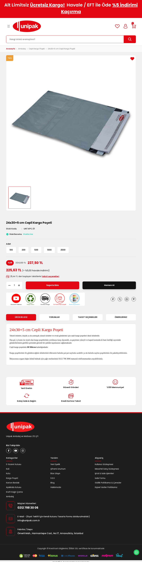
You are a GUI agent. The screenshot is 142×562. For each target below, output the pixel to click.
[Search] (71, 39)
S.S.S (52, 478)
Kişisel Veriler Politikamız (106, 487)
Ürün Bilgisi (21, 317)
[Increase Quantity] (20, 285)
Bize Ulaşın (55, 473)
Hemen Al (109, 285)
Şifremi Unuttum (58, 469)
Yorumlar (54, 317)
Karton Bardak (12, 482)
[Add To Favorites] (132, 59)
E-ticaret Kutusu (13, 464)
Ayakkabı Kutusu (13, 487)
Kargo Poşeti (12, 478)
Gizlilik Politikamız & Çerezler (108, 482)
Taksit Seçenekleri (87, 317)
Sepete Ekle (52, 285)
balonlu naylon (94, 353)
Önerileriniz (121, 317)
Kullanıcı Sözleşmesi (104, 464)
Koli (7, 469)
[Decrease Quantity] (8, 285)
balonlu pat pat (63, 353)
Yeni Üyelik (55, 464)
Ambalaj (10, 496)
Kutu (8, 473)
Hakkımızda (55, 487)
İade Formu (100, 478)
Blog (52, 482)
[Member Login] (125, 26)
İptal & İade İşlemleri (104, 473)
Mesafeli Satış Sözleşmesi (107, 469)
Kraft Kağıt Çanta (14, 492)
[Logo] (27, 26)
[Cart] (133, 26)
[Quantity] (14, 285)
